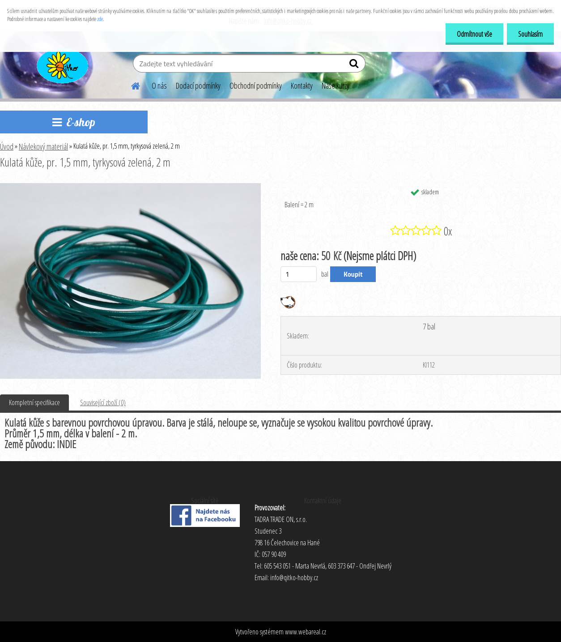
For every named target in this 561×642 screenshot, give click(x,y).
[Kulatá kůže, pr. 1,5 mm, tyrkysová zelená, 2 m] (130, 187)
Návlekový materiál (43, 146)
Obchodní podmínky (256, 85)
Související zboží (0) (103, 402)
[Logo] (61, 64)
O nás (159, 85)
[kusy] (298, 274)
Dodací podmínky (198, 85)
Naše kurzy (335, 85)
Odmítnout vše (474, 34)
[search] (355, 65)
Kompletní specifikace (34, 402)
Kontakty (302, 85)
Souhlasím (530, 34)
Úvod (6, 146)
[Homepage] (130, 84)
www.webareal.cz (305, 632)
